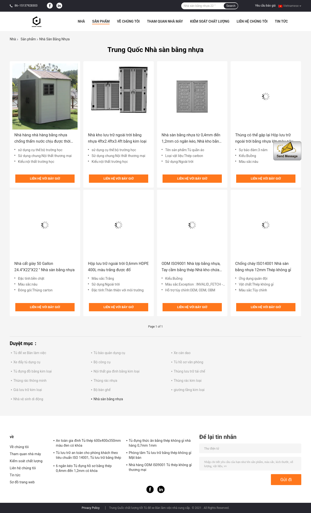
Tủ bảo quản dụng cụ (109, 353)
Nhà (81, 21)
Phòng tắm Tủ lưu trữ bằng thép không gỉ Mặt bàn (160, 455)
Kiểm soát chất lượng (209, 21)
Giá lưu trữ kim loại (27, 390)
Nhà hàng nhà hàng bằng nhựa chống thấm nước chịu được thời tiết (42, 139)
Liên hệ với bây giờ (45, 178)
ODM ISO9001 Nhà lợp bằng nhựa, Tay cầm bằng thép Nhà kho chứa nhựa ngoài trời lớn (191, 267)
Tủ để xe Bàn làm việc (29, 353)
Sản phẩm (101, 21)
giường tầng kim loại (189, 390)
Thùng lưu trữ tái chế (189, 371)
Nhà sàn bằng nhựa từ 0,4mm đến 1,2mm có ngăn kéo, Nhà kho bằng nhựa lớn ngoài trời (191, 139)
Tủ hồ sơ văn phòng (188, 362)
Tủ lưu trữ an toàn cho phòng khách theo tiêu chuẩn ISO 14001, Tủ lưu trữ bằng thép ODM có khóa (88, 456)
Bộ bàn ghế (102, 390)
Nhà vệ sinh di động (28, 399)
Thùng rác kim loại (187, 381)
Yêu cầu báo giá (265, 5)
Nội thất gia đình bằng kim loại (116, 371)
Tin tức (281, 21)
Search (230, 6)
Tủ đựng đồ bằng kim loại (32, 371)
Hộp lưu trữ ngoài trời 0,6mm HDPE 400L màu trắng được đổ (118, 266)
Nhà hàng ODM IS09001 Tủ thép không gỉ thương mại (160, 467)
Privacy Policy (91, 508)
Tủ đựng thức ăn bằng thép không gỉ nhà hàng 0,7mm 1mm (160, 443)
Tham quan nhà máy (165, 21)
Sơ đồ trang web (22, 482)
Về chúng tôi (128, 21)
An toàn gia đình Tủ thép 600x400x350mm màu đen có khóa (88, 443)
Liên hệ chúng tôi (252, 21)
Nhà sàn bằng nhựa (108, 399)
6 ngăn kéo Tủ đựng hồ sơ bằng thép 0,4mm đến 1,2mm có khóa (84, 468)
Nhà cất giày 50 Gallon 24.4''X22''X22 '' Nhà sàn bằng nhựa (44, 266)
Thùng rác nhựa (105, 381)
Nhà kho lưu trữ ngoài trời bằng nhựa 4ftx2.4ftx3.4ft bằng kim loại (117, 138)
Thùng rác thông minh (29, 381)
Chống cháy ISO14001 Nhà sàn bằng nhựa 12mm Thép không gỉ (263, 266)
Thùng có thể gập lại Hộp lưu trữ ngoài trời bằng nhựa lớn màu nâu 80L (264, 139)
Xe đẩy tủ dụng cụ (26, 362)
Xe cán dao (182, 353)
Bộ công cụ (102, 362)
